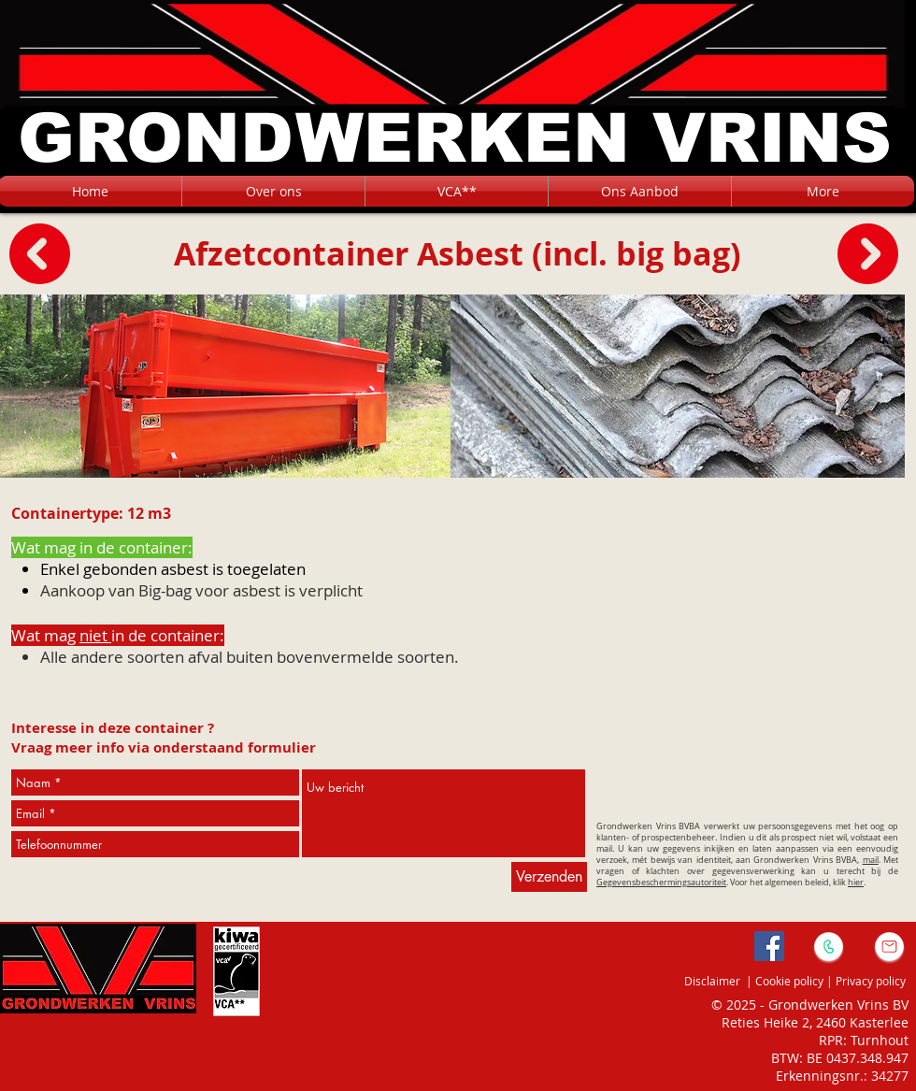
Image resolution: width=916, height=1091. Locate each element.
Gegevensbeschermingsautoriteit (661, 882)
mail (871, 860)
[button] (640, 191)
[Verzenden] (549, 877)
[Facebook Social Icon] (769, 946)
